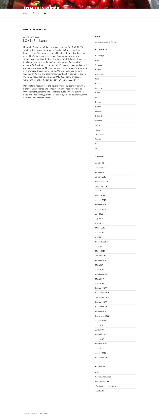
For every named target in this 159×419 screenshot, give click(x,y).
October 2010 (101, 260)
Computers (99, 74)
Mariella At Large (102, 381)
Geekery (98, 88)
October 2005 (101, 344)
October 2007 (101, 311)
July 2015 (99, 219)
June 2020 (99, 163)
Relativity (99, 116)
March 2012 (100, 251)
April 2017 (99, 191)
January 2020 (100, 167)
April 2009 (99, 283)
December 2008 (102, 293)
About (25, 13)
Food (97, 79)
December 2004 (102, 358)
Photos (98, 102)
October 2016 (100, 205)
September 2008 (102, 297)
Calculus (98, 65)
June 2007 (99, 330)
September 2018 (102, 186)
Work (97, 148)
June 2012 (99, 246)
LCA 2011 (75, 47)
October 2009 (101, 274)
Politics (98, 107)
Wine (97, 144)
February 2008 (101, 302)
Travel (97, 130)
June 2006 (99, 339)
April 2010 (99, 270)
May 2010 (99, 265)
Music (97, 97)
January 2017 (100, 200)
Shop (36, 13)
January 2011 (100, 256)
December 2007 (102, 307)
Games (98, 83)
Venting (98, 139)
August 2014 (100, 232)
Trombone (99, 134)
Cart (45, 13)
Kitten (97, 93)
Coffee (98, 69)
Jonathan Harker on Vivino (105, 42)
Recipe (98, 111)
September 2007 (102, 316)
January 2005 (100, 353)
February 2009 (101, 288)
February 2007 (101, 334)
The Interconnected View (105, 386)
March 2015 (100, 228)
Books (97, 60)
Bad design (99, 56)
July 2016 (99, 214)
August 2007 (100, 320)
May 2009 (99, 279)
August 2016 (100, 209)
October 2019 (100, 172)
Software (99, 125)
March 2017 (100, 195)
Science (98, 121)
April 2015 (99, 223)
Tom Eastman (100, 391)
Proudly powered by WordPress (35, 413)
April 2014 (99, 237)
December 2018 (101, 181)
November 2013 (101, 242)
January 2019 (100, 177)
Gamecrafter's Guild (103, 377)
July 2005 (99, 348)
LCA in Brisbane (35, 41)
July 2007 (99, 325)
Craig (97, 372)
